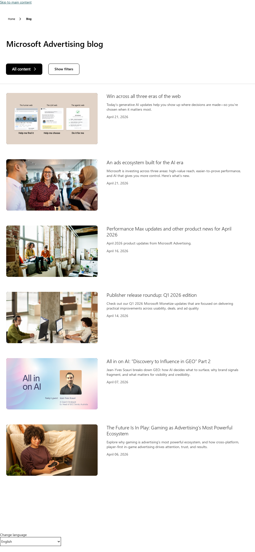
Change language (13, 535)
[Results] (127, 287)
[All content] (24, 69)
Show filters (64, 69)
